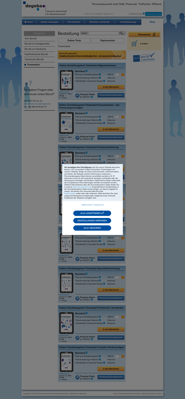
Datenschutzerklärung (82, 187)
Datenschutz (86, 204)
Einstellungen (69, 193)
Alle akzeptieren (92, 213)
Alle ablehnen (92, 227)
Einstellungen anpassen (92, 220)
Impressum (99, 204)
